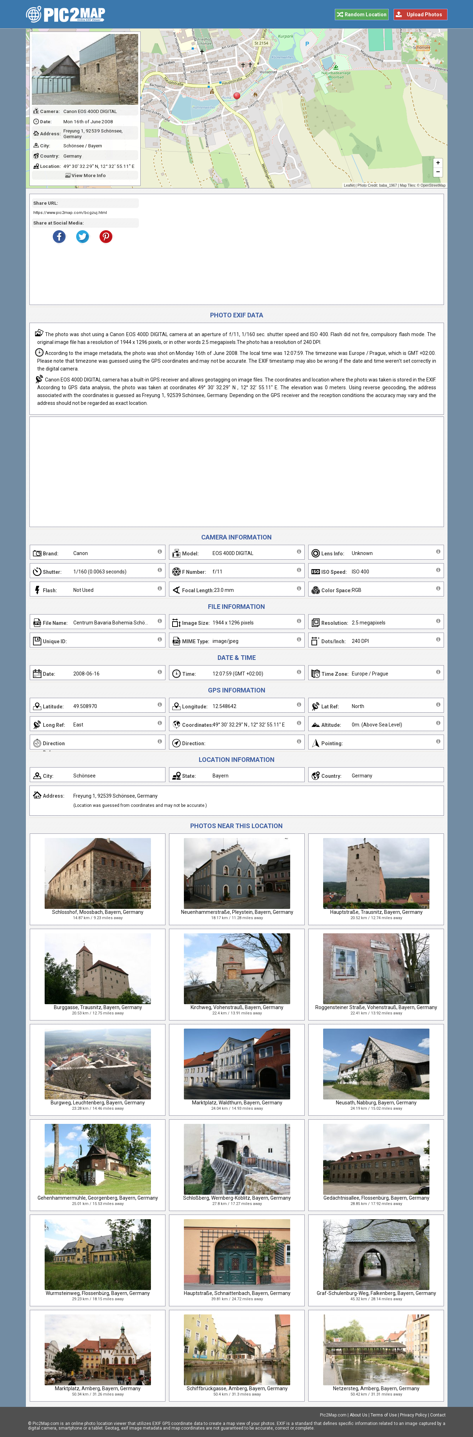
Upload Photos (424, 14)
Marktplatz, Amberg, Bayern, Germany (98, 1388)
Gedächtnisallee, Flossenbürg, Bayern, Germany (376, 1198)
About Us (358, 1415)
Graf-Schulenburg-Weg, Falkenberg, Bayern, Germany (376, 1293)
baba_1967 (388, 185)
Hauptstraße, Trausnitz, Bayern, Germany (376, 912)
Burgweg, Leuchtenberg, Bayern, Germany (98, 1102)
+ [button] (438, 163)
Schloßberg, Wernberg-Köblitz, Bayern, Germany (237, 1198)
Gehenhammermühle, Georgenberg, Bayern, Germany (98, 1198)
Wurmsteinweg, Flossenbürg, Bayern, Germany (98, 1293)
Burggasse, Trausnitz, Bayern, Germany (98, 1007)
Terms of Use (384, 1415)
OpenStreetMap (433, 185)
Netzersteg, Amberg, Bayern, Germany (376, 1388)
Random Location (366, 14)
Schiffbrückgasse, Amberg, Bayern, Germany (237, 1388)
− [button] (438, 172)
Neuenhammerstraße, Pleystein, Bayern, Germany (237, 912)
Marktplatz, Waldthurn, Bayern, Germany (237, 1102)
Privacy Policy (413, 1415)
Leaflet (349, 185)
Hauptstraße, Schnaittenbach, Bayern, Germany (237, 1293)
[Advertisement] (289, 249)
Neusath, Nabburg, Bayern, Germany (376, 1102)
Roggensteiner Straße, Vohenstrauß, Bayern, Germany (376, 1007)
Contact (438, 1415)
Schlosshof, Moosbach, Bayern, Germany (97, 912)
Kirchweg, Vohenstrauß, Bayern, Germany (237, 1007)
